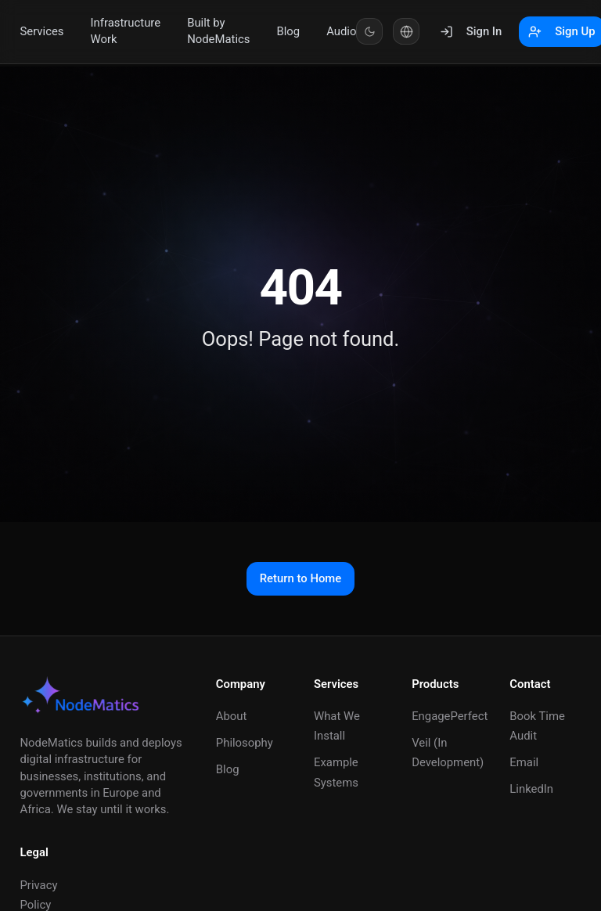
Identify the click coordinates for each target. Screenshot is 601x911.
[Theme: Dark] (369, 31)
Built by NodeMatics (218, 31)
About (231, 716)
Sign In (471, 31)
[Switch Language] (406, 31)
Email (523, 762)
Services (42, 31)
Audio (341, 31)
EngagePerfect (450, 716)
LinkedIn (531, 789)
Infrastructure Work (126, 31)
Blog (288, 31)
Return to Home (301, 578)
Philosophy (244, 743)
